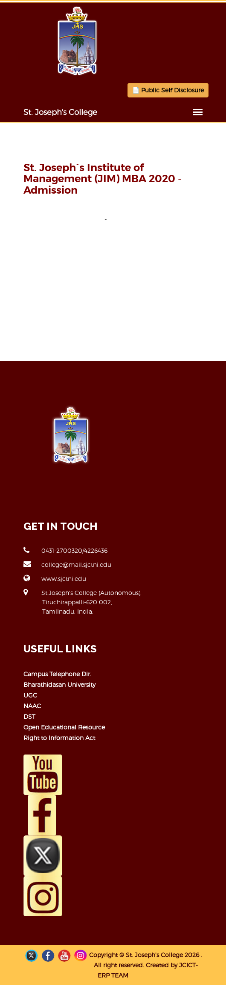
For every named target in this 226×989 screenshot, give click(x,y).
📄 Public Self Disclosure (168, 90)
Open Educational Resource (64, 727)
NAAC (32, 705)
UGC (30, 695)
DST (29, 716)
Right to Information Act (59, 737)
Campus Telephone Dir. (57, 673)
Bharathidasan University (59, 684)
